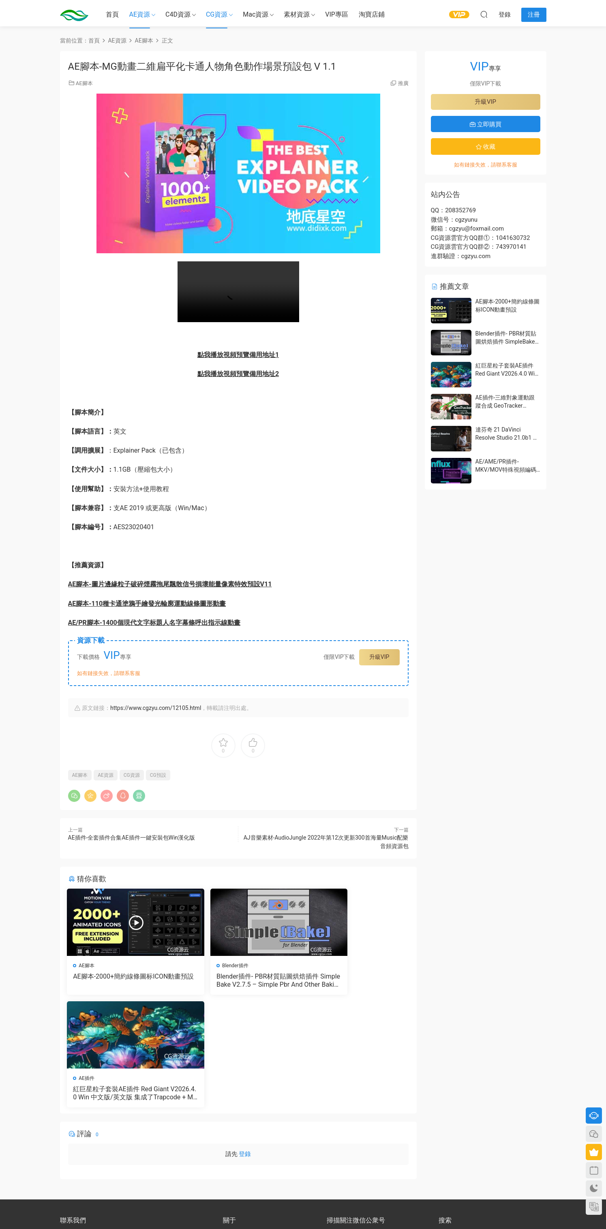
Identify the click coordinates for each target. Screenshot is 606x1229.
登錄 (245, 1043)
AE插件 (320, 965)
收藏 (485, 146)
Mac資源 (255, 14)
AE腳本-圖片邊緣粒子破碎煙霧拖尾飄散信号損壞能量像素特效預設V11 (170, 584)
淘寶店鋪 (372, 14)
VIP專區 (336, 14)
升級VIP (379, 657)
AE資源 (139, 14)
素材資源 (297, 14)
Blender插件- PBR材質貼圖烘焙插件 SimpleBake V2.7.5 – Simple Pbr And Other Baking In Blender (238, 981)
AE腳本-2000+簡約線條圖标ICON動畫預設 (121, 980)
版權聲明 (232, 1136)
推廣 (403, 83)
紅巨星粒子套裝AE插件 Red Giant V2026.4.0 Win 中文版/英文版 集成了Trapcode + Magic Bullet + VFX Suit (354, 981)
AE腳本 (84, 83)
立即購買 (485, 124)
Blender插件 (209, 965)
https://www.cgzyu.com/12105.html (155, 708)
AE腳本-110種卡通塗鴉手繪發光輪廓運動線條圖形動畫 (147, 603)
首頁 (112, 14)
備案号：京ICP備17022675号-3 (303, 1209)
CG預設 (158, 775)
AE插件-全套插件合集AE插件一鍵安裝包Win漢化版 (131, 837)
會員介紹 (232, 1128)
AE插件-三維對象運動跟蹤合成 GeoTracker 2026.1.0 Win (505, 405)
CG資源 (216, 14)
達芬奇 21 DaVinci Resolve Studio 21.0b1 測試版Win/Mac (507, 437)
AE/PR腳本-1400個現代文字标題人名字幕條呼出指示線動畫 (154, 622)
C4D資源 (178, 14)
